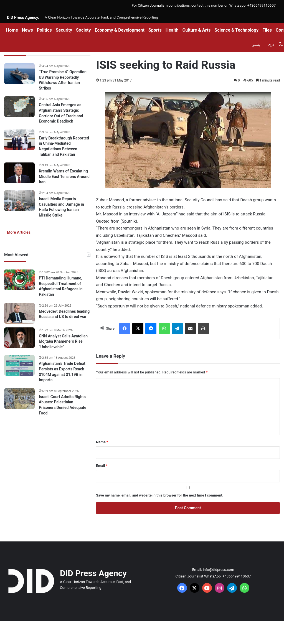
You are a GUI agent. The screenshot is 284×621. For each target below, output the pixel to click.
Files (267, 30)
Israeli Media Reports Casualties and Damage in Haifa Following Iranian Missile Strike (61, 207)
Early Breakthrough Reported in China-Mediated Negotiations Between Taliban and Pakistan (64, 146)
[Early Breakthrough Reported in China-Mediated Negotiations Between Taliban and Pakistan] (19, 139)
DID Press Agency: (23, 17)
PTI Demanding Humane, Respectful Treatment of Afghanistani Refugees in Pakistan (61, 286)
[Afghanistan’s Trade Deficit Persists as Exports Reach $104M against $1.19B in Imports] (19, 365)
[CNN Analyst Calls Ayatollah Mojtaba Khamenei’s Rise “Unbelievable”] (19, 337)
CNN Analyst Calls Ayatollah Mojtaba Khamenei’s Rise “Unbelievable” (63, 341)
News (27, 30)
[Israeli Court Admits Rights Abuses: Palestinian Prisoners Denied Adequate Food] (19, 398)
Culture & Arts (196, 30)
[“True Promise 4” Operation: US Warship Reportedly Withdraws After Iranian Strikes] (19, 73)
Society (83, 30)
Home (12, 30)
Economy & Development (119, 30)
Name (102, 442)
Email (102, 466)
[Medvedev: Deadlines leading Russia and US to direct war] (19, 313)
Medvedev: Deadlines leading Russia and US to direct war (64, 314)
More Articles (19, 232)
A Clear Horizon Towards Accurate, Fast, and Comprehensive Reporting (101, 17)
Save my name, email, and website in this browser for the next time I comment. (159, 495)
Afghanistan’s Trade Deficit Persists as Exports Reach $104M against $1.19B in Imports (62, 371)
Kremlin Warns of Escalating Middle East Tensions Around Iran (64, 176)
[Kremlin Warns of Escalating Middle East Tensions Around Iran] (19, 172)
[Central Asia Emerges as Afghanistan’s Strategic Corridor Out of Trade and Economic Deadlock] (19, 106)
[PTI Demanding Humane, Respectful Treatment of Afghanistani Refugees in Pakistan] (19, 279)
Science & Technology (236, 30)
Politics (44, 30)
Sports (155, 30)
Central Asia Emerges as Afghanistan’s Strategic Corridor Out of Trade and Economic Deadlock (61, 113)
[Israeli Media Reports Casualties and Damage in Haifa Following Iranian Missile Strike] (19, 200)
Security (64, 30)
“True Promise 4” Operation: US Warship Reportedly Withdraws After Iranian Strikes (63, 80)
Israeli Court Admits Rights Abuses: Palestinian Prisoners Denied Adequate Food (62, 405)
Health (172, 30)
